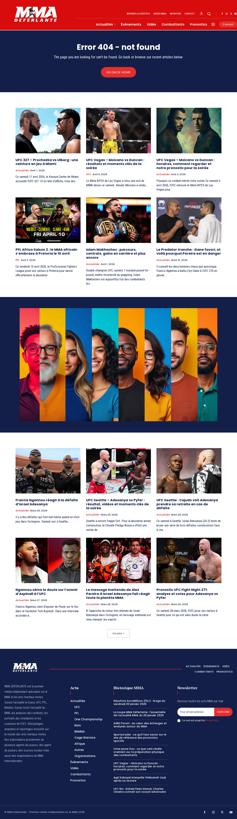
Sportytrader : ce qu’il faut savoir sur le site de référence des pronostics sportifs (140, 738)
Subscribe (223, 712)
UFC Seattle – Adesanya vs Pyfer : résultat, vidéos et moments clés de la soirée (117, 504)
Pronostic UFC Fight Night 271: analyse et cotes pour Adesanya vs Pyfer (187, 593)
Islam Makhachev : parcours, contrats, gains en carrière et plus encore (116, 253)
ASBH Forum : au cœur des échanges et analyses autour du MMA (140, 724)
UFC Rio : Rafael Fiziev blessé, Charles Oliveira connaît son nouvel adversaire (140, 790)
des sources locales (30, 750)
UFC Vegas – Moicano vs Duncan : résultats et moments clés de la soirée (115, 164)
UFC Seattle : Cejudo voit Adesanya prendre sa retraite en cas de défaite (187, 504)
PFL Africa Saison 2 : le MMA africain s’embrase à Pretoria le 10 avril (46, 251)
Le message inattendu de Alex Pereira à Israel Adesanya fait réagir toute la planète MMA (118, 593)
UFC (88, 174)
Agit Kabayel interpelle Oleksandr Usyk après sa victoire (140, 779)
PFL (17, 260)
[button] (208, 13)
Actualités (22, 170)
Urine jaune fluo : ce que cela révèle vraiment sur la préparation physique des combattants (139, 752)
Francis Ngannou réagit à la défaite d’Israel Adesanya (47, 502)
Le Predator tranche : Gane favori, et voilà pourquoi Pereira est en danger (188, 251)
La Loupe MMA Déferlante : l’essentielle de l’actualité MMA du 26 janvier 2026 (139, 713)
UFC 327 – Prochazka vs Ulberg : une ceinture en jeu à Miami (47, 162)
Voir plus (118, 633)
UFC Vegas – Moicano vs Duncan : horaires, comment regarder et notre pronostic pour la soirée (185, 164)
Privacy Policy (211, 720)
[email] (195, 712)
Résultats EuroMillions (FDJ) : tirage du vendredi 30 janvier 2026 (139, 702)
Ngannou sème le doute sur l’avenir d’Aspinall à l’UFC (47, 591)
